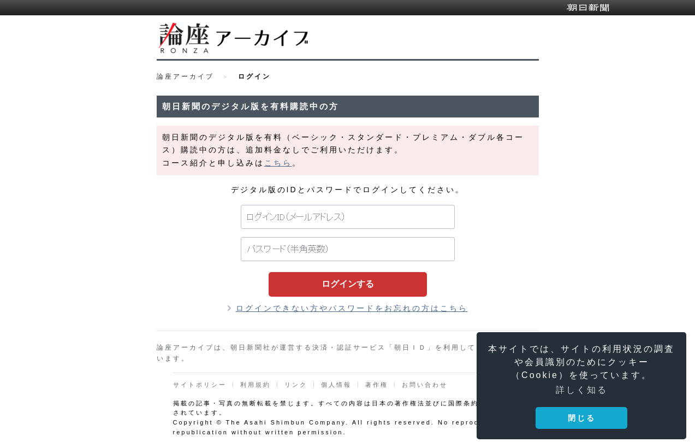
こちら (278, 162)
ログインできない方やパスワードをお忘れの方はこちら (352, 308)
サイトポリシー (200, 384)
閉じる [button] (582, 418)
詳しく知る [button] (582, 389)
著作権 (376, 384)
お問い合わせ (425, 384)
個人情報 (336, 384)
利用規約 (255, 384)
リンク (295, 384)
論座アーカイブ (185, 76)
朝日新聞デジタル (588, 8)
